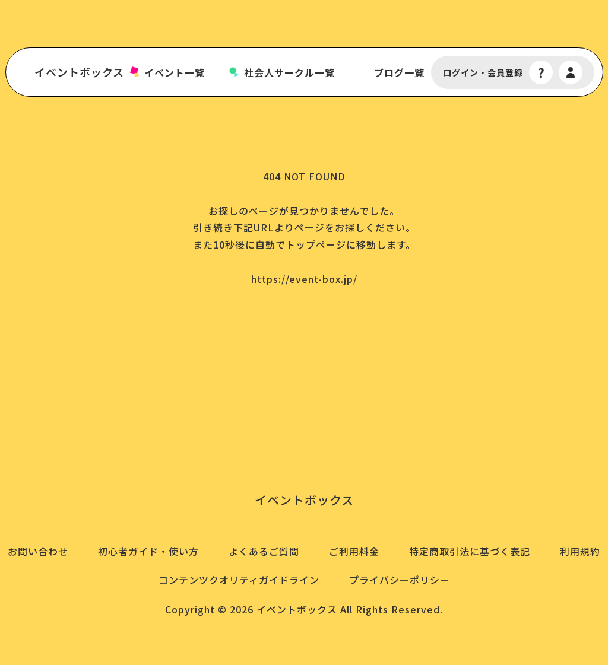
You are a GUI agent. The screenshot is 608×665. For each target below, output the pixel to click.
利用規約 (580, 551)
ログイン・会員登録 (483, 72)
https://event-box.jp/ (304, 279)
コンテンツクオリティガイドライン (239, 579)
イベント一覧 (174, 72)
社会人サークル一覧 (289, 72)
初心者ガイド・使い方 (148, 551)
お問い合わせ (38, 551)
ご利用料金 (354, 551)
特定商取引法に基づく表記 (469, 551)
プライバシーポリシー (399, 579)
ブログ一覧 (399, 72)
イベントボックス (79, 72)
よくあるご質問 (264, 551)
